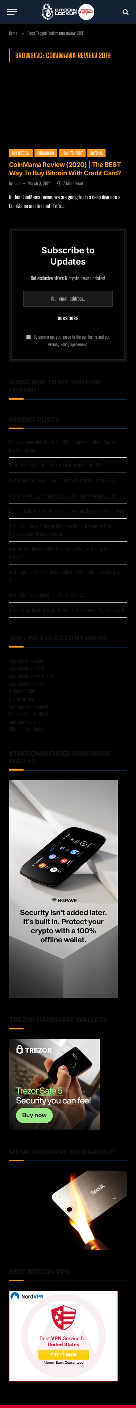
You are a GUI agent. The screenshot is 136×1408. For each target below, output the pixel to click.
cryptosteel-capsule (26, 661)
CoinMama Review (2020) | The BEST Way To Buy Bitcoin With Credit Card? (65, 169)
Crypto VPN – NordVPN (28, 714)
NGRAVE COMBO (22, 691)
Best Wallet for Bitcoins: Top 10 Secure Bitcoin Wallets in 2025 (62, 480)
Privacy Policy (58, 344)
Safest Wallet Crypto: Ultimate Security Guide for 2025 (55, 465)
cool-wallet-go (22, 722)
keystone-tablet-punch (28, 706)
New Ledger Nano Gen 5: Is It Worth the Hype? (48, 595)
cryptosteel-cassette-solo (31, 676)
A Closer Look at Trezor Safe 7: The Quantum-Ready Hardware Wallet (67, 511)
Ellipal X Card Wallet (26, 729)
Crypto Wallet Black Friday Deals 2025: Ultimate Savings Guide (62, 496)
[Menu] (12, 12)
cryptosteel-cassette (26, 668)
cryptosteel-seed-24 (26, 684)
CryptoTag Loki (21, 699)
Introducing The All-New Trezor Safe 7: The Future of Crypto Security (67, 610)
